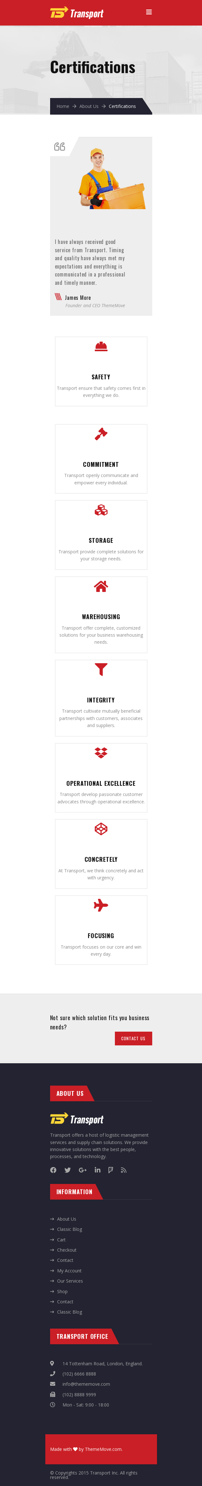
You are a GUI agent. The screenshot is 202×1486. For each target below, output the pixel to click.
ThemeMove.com (103, 1449)
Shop (62, 1291)
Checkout (67, 1250)
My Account (69, 1271)
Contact (65, 1260)
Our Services (70, 1281)
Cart (61, 1240)
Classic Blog (69, 1229)
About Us (89, 106)
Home (62, 106)
